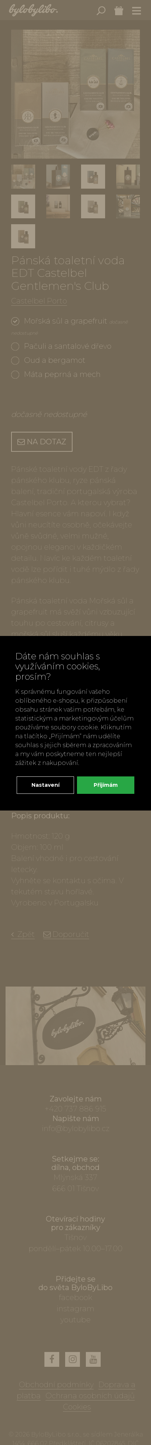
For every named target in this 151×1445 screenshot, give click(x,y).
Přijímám (106, 785)
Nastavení (45, 785)
